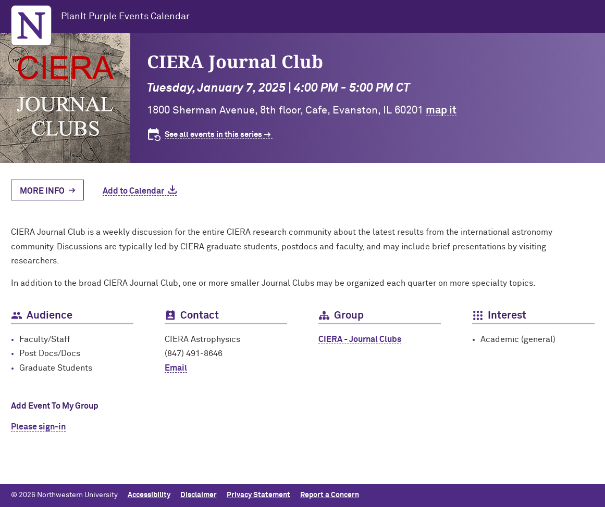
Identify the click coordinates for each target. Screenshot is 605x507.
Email (176, 368)
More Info (42, 191)
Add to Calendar (133, 191)
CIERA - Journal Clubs (359, 339)
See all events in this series (213, 134)
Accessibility (149, 495)
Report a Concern (329, 495)
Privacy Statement (258, 495)
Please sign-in (38, 427)
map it (441, 110)
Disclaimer (198, 495)
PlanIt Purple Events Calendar (125, 16)
